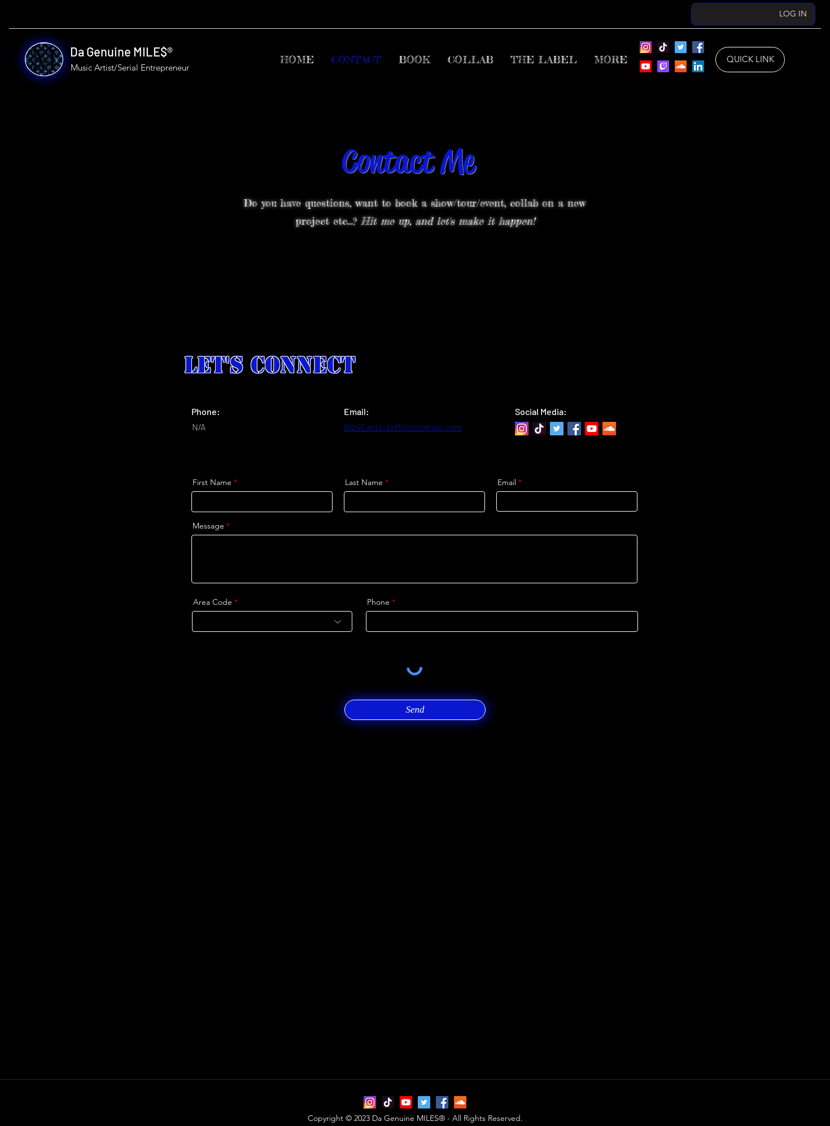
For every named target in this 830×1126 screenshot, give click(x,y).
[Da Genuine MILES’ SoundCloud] (681, 66)
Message (208, 526)
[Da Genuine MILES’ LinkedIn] (698, 66)
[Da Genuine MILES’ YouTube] (646, 66)
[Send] (415, 710)
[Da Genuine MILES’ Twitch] (663, 66)
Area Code (212, 602)
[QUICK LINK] (750, 59)
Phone (378, 602)
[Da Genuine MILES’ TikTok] (663, 47)
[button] (544, 59)
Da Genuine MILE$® (121, 51)
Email (506, 482)
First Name (212, 482)
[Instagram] (646, 47)
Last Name (364, 482)
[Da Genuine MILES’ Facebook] (698, 47)
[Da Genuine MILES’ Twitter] (681, 47)
